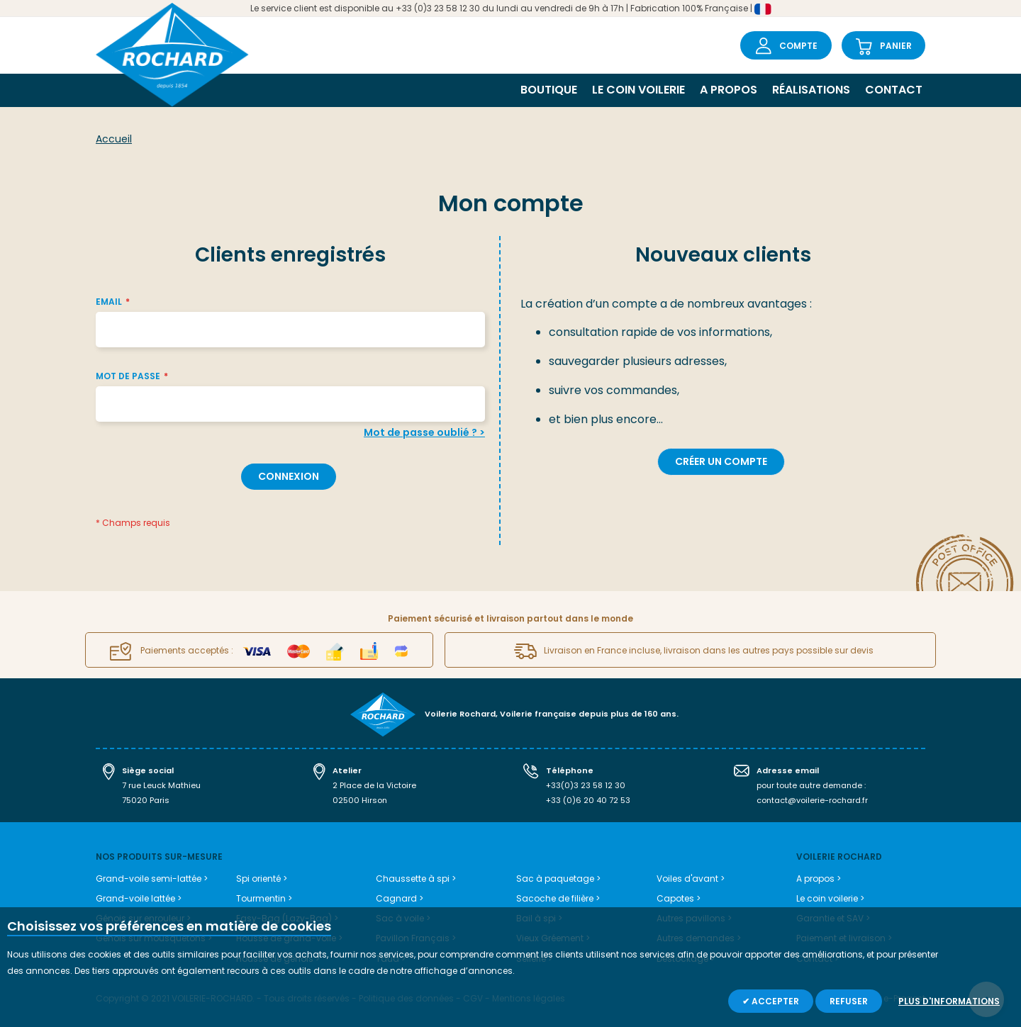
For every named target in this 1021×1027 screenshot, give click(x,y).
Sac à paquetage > (558, 878)
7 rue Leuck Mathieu (161, 785)
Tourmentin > (264, 898)
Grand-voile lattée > (139, 898)
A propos (728, 90)
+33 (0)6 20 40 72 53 (588, 800)
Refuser (849, 1001)
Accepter (774, 1001)
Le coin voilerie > (830, 898)
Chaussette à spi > (416, 878)
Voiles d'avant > (691, 878)
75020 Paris (145, 800)
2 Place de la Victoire (374, 785)
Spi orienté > (261, 878)
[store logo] (172, 56)
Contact (893, 90)
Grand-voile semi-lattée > (152, 878)
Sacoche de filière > (558, 898)
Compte (798, 46)
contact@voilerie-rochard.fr (812, 800)
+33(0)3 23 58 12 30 (585, 785)
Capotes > (679, 898)
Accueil (114, 139)
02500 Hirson (360, 800)
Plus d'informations (949, 1001)
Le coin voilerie (638, 90)
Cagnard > (399, 898)
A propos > (818, 878)
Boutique (548, 90)
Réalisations (811, 90)
